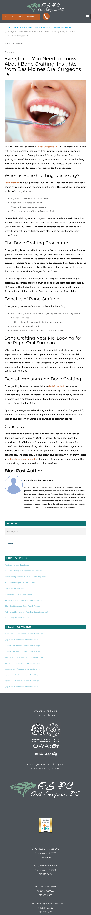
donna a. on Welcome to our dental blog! (22, 663)
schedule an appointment (21, 459)
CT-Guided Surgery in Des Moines (20, 582)
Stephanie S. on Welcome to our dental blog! (24, 657)
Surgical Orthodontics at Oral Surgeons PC (23, 600)
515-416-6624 (45, 874)
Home (7, 27)
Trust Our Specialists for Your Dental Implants (25, 577)
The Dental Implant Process (17, 618)
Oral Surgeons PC (48, 146)
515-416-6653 (45, 895)
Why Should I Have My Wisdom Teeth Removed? (26, 612)
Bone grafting (12, 182)
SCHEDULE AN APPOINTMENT (21, 16)
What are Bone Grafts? (14, 588)
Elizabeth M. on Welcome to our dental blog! (24, 634)
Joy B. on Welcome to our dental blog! (21, 687)
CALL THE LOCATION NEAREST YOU (46, 16)
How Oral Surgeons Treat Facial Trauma (22, 606)
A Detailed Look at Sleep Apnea (18, 594)
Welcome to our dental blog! (17, 565)
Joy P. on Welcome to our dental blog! (21, 640)
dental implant (56, 386)
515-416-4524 (45, 912)
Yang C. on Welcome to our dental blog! (22, 645)
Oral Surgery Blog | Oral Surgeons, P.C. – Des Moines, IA (43, 27)
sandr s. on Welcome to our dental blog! (22, 675)
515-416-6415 (45, 857)
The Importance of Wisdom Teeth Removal (23, 571)
